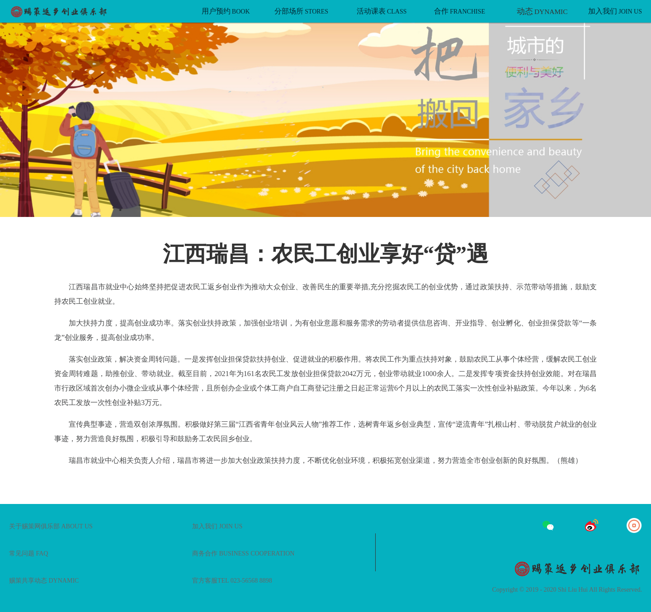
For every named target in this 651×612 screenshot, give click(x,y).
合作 (459, 11)
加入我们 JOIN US (217, 526)
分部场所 (301, 11)
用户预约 (226, 11)
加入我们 (615, 11)
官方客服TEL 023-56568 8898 (232, 580)
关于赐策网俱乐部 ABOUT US (51, 526)
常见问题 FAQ (28, 553)
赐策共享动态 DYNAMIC (44, 580)
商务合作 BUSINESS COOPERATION (243, 553)
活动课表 (382, 11)
